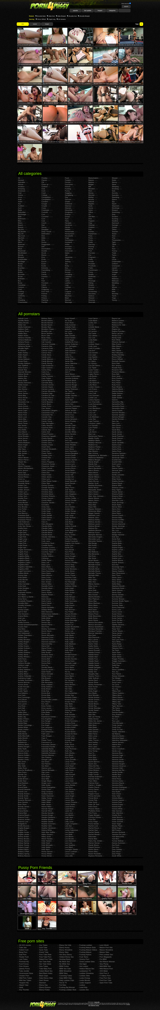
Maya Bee (92, 505)
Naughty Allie (93, 674)
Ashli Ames (22, 659)
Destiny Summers (48, 629)
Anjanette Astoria (24, 592)
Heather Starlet (47, 822)
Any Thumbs (24, 990)
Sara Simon (116, 425)
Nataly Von (92, 672)
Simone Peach (117, 515)
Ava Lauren (22, 704)
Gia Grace (45, 762)
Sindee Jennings (118, 526)
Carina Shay (46, 370)
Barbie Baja (22, 723)
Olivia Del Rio (93, 766)
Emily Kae (45, 691)
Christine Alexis (47, 494)
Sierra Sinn (116, 509)
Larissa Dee (69, 794)
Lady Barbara (70, 768)
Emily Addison (46, 687)
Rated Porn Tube (45, 959)
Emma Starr (46, 697)
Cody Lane (45, 541)
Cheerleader (23, 302)
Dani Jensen (46, 582)
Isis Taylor (69, 333)
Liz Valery (92, 361)
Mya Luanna (93, 640)
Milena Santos (93, 584)
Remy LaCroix (117, 333)
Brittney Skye (46, 318)
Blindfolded (22, 253)
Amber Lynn (22, 492)
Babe (20, 210)
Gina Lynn (45, 774)
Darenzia (44, 597)
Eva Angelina (46, 719)
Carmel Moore (46, 381)
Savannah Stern (118, 458)
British (20, 272)
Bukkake (21, 279)
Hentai (67, 227)
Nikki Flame (92, 734)
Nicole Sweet (93, 710)
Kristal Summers (71, 721)
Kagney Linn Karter (72, 543)
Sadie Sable (116, 396)
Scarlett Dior (116, 460)
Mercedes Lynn (94, 539)
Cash (20, 289)
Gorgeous (69, 212)
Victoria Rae (116, 807)
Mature (91, 180)
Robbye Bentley (118, 355)
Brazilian (21, 268)
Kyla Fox (68, 742)
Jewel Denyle (70, 483)
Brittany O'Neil (23, 852)
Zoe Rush (115, 845)
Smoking (115, 189)
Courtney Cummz (48, 548)
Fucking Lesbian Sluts (67, 990)
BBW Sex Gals (65, 969)
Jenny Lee (69, 436)
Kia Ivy (67, 672)
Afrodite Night (23, 348)
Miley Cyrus (92, 586)
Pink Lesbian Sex (106, 955)
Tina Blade (116, 710)
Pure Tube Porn (45, 957)
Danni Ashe (45, 590)
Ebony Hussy (64, 948)
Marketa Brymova (95, 485)
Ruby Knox (116, 385)
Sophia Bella (117, 543)
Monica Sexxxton (95, 625)
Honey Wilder (46, 854)
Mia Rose (92, 556)
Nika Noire (92, 712)
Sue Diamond (117, 597)
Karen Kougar (70, 556)
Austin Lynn (22, 689)
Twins (114, 255)
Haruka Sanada (47, 813)
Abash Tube (23, 985)
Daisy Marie (46, 567)
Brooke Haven (46, 325)
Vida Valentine (117, 813)
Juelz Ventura (70, 518)
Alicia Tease (22, 440)
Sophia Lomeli (117, 550)
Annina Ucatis (23, 610)
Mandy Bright (93, 462)
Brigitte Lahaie (23, 834)
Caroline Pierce (47, 398)
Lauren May (69, 800)
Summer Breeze (118, 599)
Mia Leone (92, 548)
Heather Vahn (46, 826)
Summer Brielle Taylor (120, 601)
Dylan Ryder (46, 672)
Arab (20, 199)
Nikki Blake (92, 727)
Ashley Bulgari (23, 642)
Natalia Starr (93, 657)
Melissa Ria (92, 528)
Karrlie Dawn (70, 573)
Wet (113, 285)
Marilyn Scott (93, 483)
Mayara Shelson (94, 509)
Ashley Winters (23, 657)
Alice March (22, 432)
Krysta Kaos (69, 730)
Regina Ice (116, 329)
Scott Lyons (116, 464)
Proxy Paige (93, 822)
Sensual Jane (117, 470)
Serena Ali (116, 473)
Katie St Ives (70, 599)
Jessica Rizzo (70, 468)
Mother (91, 197)
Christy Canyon (47, 498)
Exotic (43, 266)
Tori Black (115, 717)
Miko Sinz (92, 582)
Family (44, 274)
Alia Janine (22, 425)
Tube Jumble (24, 971)
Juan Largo (69, 515)
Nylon (90, 210)
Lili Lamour (92, 331)
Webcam (115, 281)
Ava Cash (21, 695)
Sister (114, 180)
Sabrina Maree (117, 391)
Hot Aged (83, 964)
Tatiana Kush (117, 646)
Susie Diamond (118, 616)
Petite (90, 242)
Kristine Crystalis (71, 725)
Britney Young (23, 845)
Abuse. (97, 1005)
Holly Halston (46, 841)
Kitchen (68, 270)
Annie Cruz (22, 607)
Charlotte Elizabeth (48, 449)
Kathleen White (71, 586)
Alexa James (23, 393)
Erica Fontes (46, 706)
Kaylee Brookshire (72, 627)
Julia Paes (69, 524)
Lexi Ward (69, 847)
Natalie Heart (93, 661)
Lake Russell (70, 774)
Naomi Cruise (93, 648)
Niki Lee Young (94, 717)
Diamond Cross (47, 637)
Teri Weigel (116, 678)
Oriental (91, 225)
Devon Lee (45, 633)
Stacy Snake (117, 582)
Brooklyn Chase (47, 329)
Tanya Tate (116, 637)
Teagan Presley (118, 659)
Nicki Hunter (93, 687)
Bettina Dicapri (23, 747)
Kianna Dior (69, 674)
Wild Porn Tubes (25, 978)
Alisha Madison (24, 443)
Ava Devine (22, 702)
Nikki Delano (93, 732)
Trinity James (117, 725)
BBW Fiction (64, 966)
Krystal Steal (70, 738)
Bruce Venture (46, 333)
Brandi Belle (22, 787)
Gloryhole (68, 210)
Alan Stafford (23, 366)
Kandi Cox (69, 548)
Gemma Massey (47, 755)
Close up (44, 184)
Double (44, 251)
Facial (43, 272)
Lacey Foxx (69, 762)
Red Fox (115, 327)
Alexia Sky (22, 404)
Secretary (92, 294)
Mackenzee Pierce (95, 436)
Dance (43, 227)
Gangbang (69, 195)
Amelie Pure (22, 498)
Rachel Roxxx (93, 828)
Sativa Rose (116, 451)
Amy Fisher (22, 509)
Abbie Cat (22, 325)
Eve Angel (45, 725)
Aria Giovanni (23, 614)
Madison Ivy (93, 445)
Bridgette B (22, 824)
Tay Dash (115, 650)
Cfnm (20, 298)
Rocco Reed (116, 357)
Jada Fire (68, 348)
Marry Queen (93, 494)
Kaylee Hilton (70, 629)
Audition (21, 206)
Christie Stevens (47, 488)
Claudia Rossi (46, 535)
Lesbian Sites (84, 976)
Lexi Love (68, 843)
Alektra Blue (22, 376)
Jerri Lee (68, 440)
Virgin (114, 274)
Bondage (21, 262)
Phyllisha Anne (94, 811)
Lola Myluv (92, 381)
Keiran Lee (69, 631)
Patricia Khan (93, 783)
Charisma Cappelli (48, 436)
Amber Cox (22, 485)
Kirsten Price (70, 702)
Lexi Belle (68, 834)
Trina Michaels (117, 723)
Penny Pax (92, 792)
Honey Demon (47, 852)
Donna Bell (45, 659)
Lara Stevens (70, 789)
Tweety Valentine (118, 732)
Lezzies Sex (84, 990)
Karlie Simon (70, 571)
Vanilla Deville (117, 772)
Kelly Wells (69, 650)
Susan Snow (117, 614)
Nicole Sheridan (94, 708)
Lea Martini (69, 815)
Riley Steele (116, 351)
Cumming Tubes (65, 976)
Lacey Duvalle (70, 760)
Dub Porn (22, 955)
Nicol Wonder (93, 695)
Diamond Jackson (48, 642)
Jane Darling (70, 370)
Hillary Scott (46, 837)
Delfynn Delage (47, 616)
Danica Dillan (46, 584)
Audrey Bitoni (23, 674)
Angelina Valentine (25, 567)
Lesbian (68, 287)
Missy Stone (93, 607)
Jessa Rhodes (70, 445)
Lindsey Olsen (93, 344)
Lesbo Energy (84, 978)
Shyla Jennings (118, 503)
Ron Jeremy (116, 366)
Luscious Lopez (94, 423)
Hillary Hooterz (47, 834)
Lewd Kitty (83, 987)
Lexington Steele (71, 849)
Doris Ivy (44, 665)
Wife (113, 289)
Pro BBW (103, 959)
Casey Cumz (46, 406)
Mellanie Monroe (94, 530)
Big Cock (21, 236)
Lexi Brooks (69, 839)
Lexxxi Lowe (69, 854)
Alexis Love (22, 417)
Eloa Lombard (46, 685)
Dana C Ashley (47, 569)
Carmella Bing (46, 383)
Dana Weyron (46, 575)
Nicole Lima (92, 702)
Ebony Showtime (65, 950)
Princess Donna (94, 817)
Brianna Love (23, 822)
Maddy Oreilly (93, 438)
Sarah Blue (116, 430)
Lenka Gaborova (71, 830)
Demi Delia (45, 620)
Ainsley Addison (24, 363)
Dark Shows (44, 980)
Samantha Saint (118, 408)
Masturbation (93, 178)
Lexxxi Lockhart (71, 852)
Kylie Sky (68, 751)
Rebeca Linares (118, 321)
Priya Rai (91, 819)
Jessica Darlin (70, 455)
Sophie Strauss (118, 563)
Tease (114, 234)
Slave (114, 184)
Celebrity (21, 296)
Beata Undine (23, 730)
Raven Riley (93, 852)
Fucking (68, 189)
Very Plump (103, 964)
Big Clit (20, 234)
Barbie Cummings (25, 725)
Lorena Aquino (94, 400)
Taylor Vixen (116, 655)
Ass (19, 204)
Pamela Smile (93, 779)
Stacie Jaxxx (117, 578)
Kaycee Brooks (71, 614)
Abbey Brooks (23, 323)
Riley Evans (116, 344)
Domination (45, 249)
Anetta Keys (22, 528)
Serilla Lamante (118, 475)
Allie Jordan (22, 453)
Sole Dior (115, 537)
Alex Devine (22, 389)
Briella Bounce (23, 826)
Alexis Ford (22, 415)
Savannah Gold (118, 455)
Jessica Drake (70, 458)
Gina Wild (45, 779)
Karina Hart (69, 560)
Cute (43, 221)
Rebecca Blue (117, 323)
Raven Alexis (93, 849)
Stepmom (115, 206)
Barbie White (23, 727)
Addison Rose (23, 331)
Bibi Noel (21, 764)
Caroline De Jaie (47, 396)
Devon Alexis (46, 631)
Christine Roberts (48, 496)
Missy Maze (93, 605)
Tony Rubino (117, 715)
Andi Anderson (23, 522)
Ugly (113, 257)
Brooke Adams (47, 321)
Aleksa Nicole (23, 374)
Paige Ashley (93, 772)
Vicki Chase (116, 794)
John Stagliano (70, 494)
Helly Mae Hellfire (48, 832)
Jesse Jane (69, 447)
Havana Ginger (47, 815)
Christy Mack (46, 500)
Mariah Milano (93, 477)
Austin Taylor (23, 691)
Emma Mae (45, 695)
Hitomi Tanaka (46, 839)
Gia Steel (45, 766)
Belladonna (22, 742)
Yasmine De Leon (119, 834)
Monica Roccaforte (95, 622)
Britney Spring (23, 843)
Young (114, 300)
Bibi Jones (22, 762)
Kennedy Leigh (70, 663)
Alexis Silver (22, 421)
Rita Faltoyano (117, 353)
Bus (19, 281)
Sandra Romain (118, 419)
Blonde (20, 255)
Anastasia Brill (23, 515)
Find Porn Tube (105, 980)
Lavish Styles (70, 804)
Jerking (68, 262)
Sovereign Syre (118, 567)
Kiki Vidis (68, 689)
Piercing (91, 244)
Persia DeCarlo (94, 796)
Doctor (44, 242)
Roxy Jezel (116, 376)
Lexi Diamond (70, 841)
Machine (68, 296)
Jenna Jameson (71, 419)
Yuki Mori (115, 839)
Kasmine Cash (70, 578)
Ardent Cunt (23, 950)
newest (35, 24)
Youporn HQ (24, 983)
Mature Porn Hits (106, 948)
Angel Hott (22, 537)
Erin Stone (45, 715)
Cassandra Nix (47, 415)
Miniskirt (91, 189)
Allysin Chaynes (24, 466)
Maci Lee (91, 434)
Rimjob (91, 285)
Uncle (114, 259)
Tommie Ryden (117, 712)
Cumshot (44, 217)
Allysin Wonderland (25, 468)
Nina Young (92, 751)
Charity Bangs (46, 438)
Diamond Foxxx (47, 640)
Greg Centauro (47, 792)
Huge (67, 238)
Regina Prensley (118, 331)
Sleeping (115, 187)
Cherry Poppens (47, 462)
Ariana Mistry (23, 616)
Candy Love (46, 357)
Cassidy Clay (46, 417)
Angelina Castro (24, 563)
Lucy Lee (91, 413)
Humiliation (69, 240)
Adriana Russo (23, 342)
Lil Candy (92, 329)
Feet (43, 281)
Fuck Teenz (83, 957)
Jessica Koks (70, 462)
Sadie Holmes (117, 393)
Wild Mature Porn (106, 969)
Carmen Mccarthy (48, 391)
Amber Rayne (23, 494)
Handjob (68, 223)
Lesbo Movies (84, 980)
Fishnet (44, 294)
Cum (43, 214)
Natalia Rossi (93, 655)
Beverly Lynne (23, 751)
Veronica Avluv (117, 781)
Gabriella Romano (48, 753)
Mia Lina (91, 550)
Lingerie (68, 292)
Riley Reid (116, 348)
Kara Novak (69, 550)
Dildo (43, 238)
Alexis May (22, 419)
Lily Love (91, 338)
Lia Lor (91, 325)
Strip (113, 214)
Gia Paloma (46, 764)
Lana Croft (69, 777)
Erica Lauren (46, 708)
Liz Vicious (92, 363)
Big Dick (21, 238)
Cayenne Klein (47, 428)
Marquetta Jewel (94, 490)
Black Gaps (43, 976)
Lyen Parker (93, 428)
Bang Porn (23, 952)
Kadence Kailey (71, 539)
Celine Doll (45, 432)
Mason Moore (93, 498)
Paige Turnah (93, 774)
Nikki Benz (92, 725)
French (67, 187)
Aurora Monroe (23, 682)
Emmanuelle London (49, 700)
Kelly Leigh (69, 642)
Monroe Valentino (95, 633)
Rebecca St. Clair (118, 325)
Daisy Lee (45, 563)
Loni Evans (92, 389)
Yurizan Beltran (118, 841)
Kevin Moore (70, 670)
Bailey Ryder (23, 721)
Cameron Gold (47, 348)
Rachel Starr (93, 830)
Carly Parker (46, 378)
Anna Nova (22, 599)
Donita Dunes (46, 657)
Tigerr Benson (117, 706)
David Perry (46, 605)
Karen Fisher (70, 554)
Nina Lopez (92, 747)
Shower (115, 178)
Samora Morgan (118, 417)
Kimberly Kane (70, 700)
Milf (89, 187)
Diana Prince (46, 648)
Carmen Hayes (47, 387)
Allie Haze (22, 449)
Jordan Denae (70, 511)
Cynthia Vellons (47, 556)
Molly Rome (93, 618)
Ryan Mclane (117, 387)
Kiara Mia (68, 678)
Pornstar (91, 253)
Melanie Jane (93, 518)
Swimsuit (115, 223)
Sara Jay (115, 421)
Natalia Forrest (94, 652)
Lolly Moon (92, 385)
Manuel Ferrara (94, 466)
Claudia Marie (46, 533)
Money (91, 193)
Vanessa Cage (117, 755)
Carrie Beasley (47, 402)
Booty (20, 266)
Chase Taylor (46, 453)
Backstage (22, 214)
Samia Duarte (117, 411)
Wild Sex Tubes (25, 980)
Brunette (21, 274)
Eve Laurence (46, 727)
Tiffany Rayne (117, 697)
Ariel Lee (21, 618)
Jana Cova (69, 366)
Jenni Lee (68, 423)
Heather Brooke (47, 819)
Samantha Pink (118, 404)
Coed (43, 193)
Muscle (91, 199)
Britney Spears (23, 841)
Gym (67, 219)
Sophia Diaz (116, 545)
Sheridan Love (117, 500)
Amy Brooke (22, 507)
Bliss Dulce (22, 772)
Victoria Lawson (118, 800)
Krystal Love (69, 736)
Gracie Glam (46, 789)
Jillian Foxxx (69, 488)
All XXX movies (25, 945)
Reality (91, 274)
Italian (67, 253)
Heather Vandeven (48, 828)
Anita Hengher (23, 588)
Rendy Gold (116, 338)
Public (90, 268)
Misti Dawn (92, 610)
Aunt (20, 208)
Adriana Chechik (24, 338)
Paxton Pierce (93, 787)
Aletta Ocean (23, 385)
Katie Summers (71, 601)
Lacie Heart (69, 766)
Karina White (70, 567)
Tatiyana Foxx (117, 648)
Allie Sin (21, 455)
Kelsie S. (68, 652)
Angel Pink (22, 543)
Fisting (44, 296)
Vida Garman (117, 811)
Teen (114, 236)
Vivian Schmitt (117, 822)
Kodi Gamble (70, 715)
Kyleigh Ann (69, 747)
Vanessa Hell (117, 757)
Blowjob (21, 257)
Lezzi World (104, 945)
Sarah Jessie (117, 434)
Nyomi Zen (92, 764)
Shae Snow (116, 479)
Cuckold (44, 212)
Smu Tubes (43, 966)
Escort (43, 262)
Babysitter (22, 212)
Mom (90, 191)
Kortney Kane (70, 717)
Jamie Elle (69, 361)
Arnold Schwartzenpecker (28, 625)
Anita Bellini (22, 578)
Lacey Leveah (70, 764)
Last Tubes (23, 959)
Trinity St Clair (117, 730)
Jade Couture (70, 353)
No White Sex (64, 964)
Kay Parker (69, 612)
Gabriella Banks (47, 749)
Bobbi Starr (22, 781)
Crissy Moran (46, 554)
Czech (43, 223)
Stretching (116, 212)
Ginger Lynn (46, 783)
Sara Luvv (116, 423)
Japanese (68, 257)
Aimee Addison (23, 359)
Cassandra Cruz (47, 413)
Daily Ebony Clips (46, 978)
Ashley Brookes (24, 640)
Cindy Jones (46, 513)
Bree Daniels (23, 802)
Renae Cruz (116, 336)
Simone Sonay (117, 522)
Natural (91, 202)
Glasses (68, 208)
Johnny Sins (69, 503)
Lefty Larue (69, 822)
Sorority (115, 193)
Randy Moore (93, 845)
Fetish (43, 285)
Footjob (68, 180)
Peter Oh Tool (93, 804)
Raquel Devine (94, 847)
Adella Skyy (22, 333)
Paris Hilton (92, 781)
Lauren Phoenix (71, 802)
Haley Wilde (46, 802)
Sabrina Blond (117, 389)
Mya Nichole (93, 642)
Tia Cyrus (115, 685)
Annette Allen (23, 603)
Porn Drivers (24, 966)
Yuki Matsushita (118, 837)
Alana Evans (23, 368)
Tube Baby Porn (45, 969)
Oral (90, 219)
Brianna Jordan (24, 819)
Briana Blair (22, 813)
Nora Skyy (92, 757)
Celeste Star (46, 430)
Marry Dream (93, 492)
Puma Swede (93, 824)
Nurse (90, 208)
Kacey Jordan (70, 535)
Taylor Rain (116, 652)
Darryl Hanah (46, 603)
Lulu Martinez (93, 417)
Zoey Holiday (117, 849)
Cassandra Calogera (49, 411)
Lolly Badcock (93, 383)
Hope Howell (70, 318)
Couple (44, 206)
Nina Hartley (93, 742)
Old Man (91, 217)
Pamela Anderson (95, 777)
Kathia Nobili (70, 584)
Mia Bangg (92, 543)
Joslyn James (70, 513)
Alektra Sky (22, 378)
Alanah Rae (22, 370)
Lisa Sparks (92, 357)
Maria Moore (93, 473)
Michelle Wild (93, 575)
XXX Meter (103, 971)
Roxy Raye (116, 381)
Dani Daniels (46, 580)
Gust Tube (43, 948)
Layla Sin (68, 811)
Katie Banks (69, 590)
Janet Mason (70, 374)
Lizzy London (93, 372)
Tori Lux (115, 719)
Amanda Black (23, 481)
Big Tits (21, 240)
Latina (67, 281)
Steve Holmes (117, 590)
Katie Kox (68, 595)
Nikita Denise (93, 719)
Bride (20, 270)
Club (43, 189)
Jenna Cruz (69, 415)
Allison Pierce (23, 460)
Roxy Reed (116, 383)
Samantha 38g (117, 402)
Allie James (22, 451)
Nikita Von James (95, 721)
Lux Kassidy (93, 425)
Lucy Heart (92, 411)
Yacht (114, 296)
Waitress (115, 279)
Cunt (43, 219)
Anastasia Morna (24, 518)
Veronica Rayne (118, 783)
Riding (90, 283)
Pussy (90, 272)
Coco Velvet (46, 539)
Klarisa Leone (70, 710)
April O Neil (22, 612)
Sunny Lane (116, 610)
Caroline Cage (47, 393)
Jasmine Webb (70, 387)
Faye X (44, 738)
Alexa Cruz (22, 391)
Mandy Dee (92, 464)
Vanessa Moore (118, 762)
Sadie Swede (117, 398)
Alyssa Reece (23, 477)
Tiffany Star (116, 702)
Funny (67, 191)
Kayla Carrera (70, 618)
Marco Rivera (93, 470)
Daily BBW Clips (65, 978)
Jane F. (68, 372)
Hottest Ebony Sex (66, 957)
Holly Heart (45, 843)
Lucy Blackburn (94, 408)
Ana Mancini (23, 513)
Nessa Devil (93, 680)
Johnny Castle (70, 498)
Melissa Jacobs (94, 522)
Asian (20, 202)
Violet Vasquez (117, 819)
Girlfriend (68, 204)
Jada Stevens (70, 351)
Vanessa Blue (117, 753)
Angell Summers (24, 571)
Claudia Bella (46, 526)
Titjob (114, 244)
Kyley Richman (70, 749)
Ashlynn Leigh (23, 665)
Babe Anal (52, 16)
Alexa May (22, 396)
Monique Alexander (95, 629)
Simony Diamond (118, 524)
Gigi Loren (45, 772)
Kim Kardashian (71, 693)
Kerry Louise (70, 665)
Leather (68, 283)
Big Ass (21, 229)
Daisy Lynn (45, 565)
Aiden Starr (22, 357)
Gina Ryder (45, 777)
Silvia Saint (116, 511)
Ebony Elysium (45, 987)
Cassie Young (46, 421)
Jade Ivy (68, 355)
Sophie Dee (116, 554)
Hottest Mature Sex (86, 969)
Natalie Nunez (93, 663)
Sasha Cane (116, 445)
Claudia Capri (46, 528)
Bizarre (20, 247)
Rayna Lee (116, 318)
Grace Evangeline (48, 787)
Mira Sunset (93, 595)
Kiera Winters (70, 685)
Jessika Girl (69, 477)
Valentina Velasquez (119, 740)
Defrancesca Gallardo (49, 614)
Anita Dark (22, 586)
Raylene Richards (95, 856)
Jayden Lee (69, 398)
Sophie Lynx (116, 558)
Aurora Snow (23, 685)
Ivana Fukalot (70, 338)
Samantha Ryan (118, 406)
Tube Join (23, 948)
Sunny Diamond (118, 607)
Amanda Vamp (23, 483)
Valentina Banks (118, 736)
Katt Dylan (69, 607)
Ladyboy (68, 277)
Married (68, 300)
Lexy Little (69, 856)
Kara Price (69, 552)
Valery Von (116, 747)
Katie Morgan (70, 597)
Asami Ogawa (23, 631)
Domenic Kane (47, 655)
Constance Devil (47, 543)
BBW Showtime (65, 971)
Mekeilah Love (94, 515)
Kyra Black (69, 755)
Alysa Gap (22, 473)
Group (67, 217)
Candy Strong (46, 363)
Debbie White (46, 610)
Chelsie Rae (46, 458)
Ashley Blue (22, 637)
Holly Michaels (47, 845)
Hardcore (68, 225)
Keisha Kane (70, 633)
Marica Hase (93, 479)
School (91, 289)
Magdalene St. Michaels (97, 455)
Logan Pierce (93, 374)
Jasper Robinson (71, 389)
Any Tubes (43, 945)
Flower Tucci (46, 740)
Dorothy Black (46, 667)
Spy (113, 202)
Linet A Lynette (94, 348)
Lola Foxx (92, 378)
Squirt (114, 204)
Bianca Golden (23, 755)
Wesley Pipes (117, 826)
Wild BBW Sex (105, 966)
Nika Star (92, 715)
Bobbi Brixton (23, 779)
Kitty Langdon (70, 708)
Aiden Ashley (23, 353)
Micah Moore (93, 560)
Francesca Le (46, 742)
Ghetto (67, 202)
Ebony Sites (64, 952)
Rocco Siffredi (41, 19)
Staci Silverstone (118, 573)
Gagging (68, 193)
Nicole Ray (92, 706)
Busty (20, 283)
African (20, 184)
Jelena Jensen (70, 411)
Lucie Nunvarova (94, 404)
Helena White (46, 830)
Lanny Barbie (70, 785)
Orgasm (91, 221)
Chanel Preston (47, 434)
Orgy (90, 223)
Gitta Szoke (45, 785)
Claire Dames (46, 518)
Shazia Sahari (117, 492)
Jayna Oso (69, 404)
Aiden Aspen (23, 355)
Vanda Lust (116, 751)
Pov (89, 255)
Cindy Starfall (46, 515)
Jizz (66, 264)
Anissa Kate (22, 575)
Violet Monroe (117, 817)
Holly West (45, 849)
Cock (43, 191)
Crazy (43, 208)
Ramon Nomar (94, 843)
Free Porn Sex (105, 978)
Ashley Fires (23, 644)
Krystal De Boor (71, 734)
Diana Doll (45, 646)
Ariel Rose (22, 620)
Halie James (46, 804)
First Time (45, 292)
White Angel (116, 828)
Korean (68, 272)
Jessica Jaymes (71, 460)
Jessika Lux (69, 479)
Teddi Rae (116, 665)
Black (20, 249)
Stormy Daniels (118, 595)
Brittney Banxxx (24, 856)
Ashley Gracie (23, 646)
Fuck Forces (24, 964)
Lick (66, 289)
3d (19, 178)
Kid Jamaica (62, 19)
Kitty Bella (69, 704)
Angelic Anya (23, 552)
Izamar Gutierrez (71, 344)
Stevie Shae (116, 592)
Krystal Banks (70, 732)
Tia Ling (115, 689)
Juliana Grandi (70, 526)
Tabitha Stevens (118, 625)
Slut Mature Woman (107, 962)
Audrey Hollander (24, 676)
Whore (114, 287)
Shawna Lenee (117, 488)
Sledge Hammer (118, 535)
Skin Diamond (117, 528)
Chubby (44, 178)
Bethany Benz (23, 745)
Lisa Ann (91, 351)
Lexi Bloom (69, 837)
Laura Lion (69, 798)
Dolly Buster (46, 652)
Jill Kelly (68, 485)
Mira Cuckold (93, 592)
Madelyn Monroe (94, 443)
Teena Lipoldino (118, 670)
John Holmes (70, 492)
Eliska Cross (46, 676)
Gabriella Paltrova (48, 751)
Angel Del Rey (23, 535)
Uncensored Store (26, 973)
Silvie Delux (116, 513)
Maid (67, 298)
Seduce (91, 296)
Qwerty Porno (24, 969)
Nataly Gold (92, 670)
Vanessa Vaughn (118, 764)
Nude (90, 206)
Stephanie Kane (118, 588)
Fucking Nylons (85, 955)
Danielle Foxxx (47, 586)
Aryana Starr (23, 627)
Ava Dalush (22, 700)
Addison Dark (23, 329)
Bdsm (20, 223)
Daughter (45, 229)
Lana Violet (69, 781)
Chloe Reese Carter (49, 481)
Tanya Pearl (116, 635)
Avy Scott (21, 710)
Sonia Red (116, 539)
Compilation (46, 199)
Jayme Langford (71, 402)
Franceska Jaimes (48, 745)
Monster (91, 195)
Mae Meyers (93, 451)
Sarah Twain (116, 440)
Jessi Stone (69, 449)
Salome (115, 400)
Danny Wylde (46, 592)
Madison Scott (93, 449)
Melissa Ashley (94, 520)
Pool (90, 251)
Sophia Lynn (116, 552)
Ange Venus (22, 530)
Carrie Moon (46, 404)
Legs (67, 285)
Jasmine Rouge (71, 385)
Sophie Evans (117, 556)
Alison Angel (23, 445)
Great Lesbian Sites (87, 962)
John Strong (69, 496)
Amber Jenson (23, 490)
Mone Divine (93, 620)
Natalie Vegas (93, 665)
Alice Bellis (22, 430)
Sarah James (117, 432)
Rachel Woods (94, 834)
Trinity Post (116, 727)
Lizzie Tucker (93, 370)
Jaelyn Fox (69, 357)
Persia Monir (93, 798)
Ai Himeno (22, 351)
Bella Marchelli (23, 736)
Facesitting (45, 270)
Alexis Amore (23, 406)
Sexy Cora (116, 477)
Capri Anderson (47, 366)
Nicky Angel (92, 691)
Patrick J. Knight (94, 785)
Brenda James (23, 807)
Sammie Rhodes (118, 413)
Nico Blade (92, 693)
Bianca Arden (23, 753)
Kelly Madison (70, 644)
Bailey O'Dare (23, 719)
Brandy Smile (23, 796)
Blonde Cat (22, 774)
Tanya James (117, 633)
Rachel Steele (93, 832)
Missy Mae (92, 601)
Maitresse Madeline (95, 458)
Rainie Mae (92, 839)
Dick (43, 236)
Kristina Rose (70, 723)
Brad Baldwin (23, 783)
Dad (43, 225)
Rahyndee (92, 837)
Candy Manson (47, 359)
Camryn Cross (47, 351)
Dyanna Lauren (47, 670)
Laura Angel (69, 796)
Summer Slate (117, 605)
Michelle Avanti (94, 565)
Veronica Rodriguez (119, 787)
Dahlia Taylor (46, 560)
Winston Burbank (118, 832)
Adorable (21, 182)
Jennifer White (70, 432)
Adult (21, 987)
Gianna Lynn (46, 768)
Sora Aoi (115, 565)
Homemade (69, 232)
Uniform (115, 264)
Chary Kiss (45, 451)
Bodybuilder (22, 259)
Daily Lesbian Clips (66, 980)
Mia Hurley (92, 545)
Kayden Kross (70, 616)
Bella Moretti (23, 738)
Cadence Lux (46, 340)
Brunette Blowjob (85, 16)
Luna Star (92, 419)
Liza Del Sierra (94, 366)
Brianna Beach (23, 815)
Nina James (93, 745)
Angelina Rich (23, 565)
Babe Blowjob (62, 16)
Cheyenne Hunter (48, 464)
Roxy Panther (117, 378)
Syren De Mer (117, 620)
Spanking (115, 197)
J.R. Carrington (71, 346)
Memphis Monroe (95, 535)
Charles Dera (46, 443)
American (21, 191)
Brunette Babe (41, 16)
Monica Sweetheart (95, 627)
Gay (66, 197)
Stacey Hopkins (118, 571)
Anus (20, 197)
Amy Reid (22, 511)
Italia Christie (70, 336)
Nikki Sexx (92, 738)
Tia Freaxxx (116, 687)
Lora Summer (93, 396)
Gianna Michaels (47, 770)
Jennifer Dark (70, 428)
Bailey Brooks (23, 715)
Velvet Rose (116, 779)
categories (112, 10)
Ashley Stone (23, 655)
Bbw (19, 221)
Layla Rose (69, 809)
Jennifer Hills (70, 430)
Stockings (115, 208)
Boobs (20, 264)
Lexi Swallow (70, 845)
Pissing (91, 247)
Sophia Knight (117, 548)
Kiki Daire (68, 687)
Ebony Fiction (44, 990)
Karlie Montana (71, 569)
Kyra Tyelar (69, 757)
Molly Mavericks (94, 616)
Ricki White (116, 340)
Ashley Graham (24, 648)
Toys (113, 249)
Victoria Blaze (117, 798)
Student (115, 217)
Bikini (20, 242)
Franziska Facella (48, 747)
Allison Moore (23, 458)
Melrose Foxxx (94, 533)
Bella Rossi (22, 740)
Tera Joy (115, 672)
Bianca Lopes (23, 757)
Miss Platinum (93, 599)
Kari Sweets (69, 558)
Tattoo (114, 229)
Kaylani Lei (69, 625)
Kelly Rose (69, 646)
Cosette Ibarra (46, 545)
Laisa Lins (69, 772)
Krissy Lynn (69, 719)
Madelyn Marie (94, 440)
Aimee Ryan (22, 361)
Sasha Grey (116, 447)
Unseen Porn (24, 976)
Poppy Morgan (94, 815)
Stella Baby (116, 584)
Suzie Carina (117, 618)
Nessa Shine (93, 682)
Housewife (69, 236)
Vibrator (115, 270)
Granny (68, 214)
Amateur (21, 187)
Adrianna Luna (23, 344)
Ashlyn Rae (22, 661)
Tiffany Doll (116, 691)
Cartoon (21, 287)
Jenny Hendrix (70, 434)
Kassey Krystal (70, 580)
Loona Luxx (92, 391)
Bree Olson (22, 804)
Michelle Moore (94, 571)
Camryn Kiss (46, 353)
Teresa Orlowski (118, 676)
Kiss (66, 268)
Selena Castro (117, 468)
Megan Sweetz (94, 513)
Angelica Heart (23, 560)
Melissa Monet (94, 526)
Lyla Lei (91, 430)
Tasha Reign (117, 644)
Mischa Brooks (94, 597)
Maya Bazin (92, 503)
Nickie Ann (92, 689)
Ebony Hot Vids (65, 945)
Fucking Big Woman (67, 987)
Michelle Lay (93, 567)
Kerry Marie (69, 667)
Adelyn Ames (23, 336)
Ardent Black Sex (45, 971)
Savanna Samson (119, 453)
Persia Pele (92, 800)
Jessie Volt (69, 475)
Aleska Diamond (24, 383)
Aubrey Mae (22, 672)
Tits (113, 247)
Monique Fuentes (95, 631)
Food (67, 178)
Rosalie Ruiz (117, 368)
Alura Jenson (23, 470)
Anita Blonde (23, 580)
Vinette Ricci (116, 815)
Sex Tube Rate (45, 962)
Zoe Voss (115, 847)
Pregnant (91, 257)
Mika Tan (91, 578)
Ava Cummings (24, 697)
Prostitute (92, 266)
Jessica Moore (70, 466)
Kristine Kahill (70, 727)
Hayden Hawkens (48, 817)
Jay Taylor (69, 391)
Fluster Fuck (24, 957)
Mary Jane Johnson (95, 496)
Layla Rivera (70, 807)
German (68, 199)
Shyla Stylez (116, 505)
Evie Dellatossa (47, 732)
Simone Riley (117, 518)
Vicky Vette (116, 796)
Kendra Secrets (71, 659)
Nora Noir (92, 755)
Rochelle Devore (118, 361)
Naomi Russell (94, 650)
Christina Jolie (46, 490)
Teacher (115, 232)
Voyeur (114, 277)
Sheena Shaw (117, 496)
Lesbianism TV (85, 971)
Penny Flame (93, 789)
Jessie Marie (70, 470)
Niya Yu (91, 753)
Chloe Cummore (47, 470)
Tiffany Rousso (117, 700)
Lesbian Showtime (86, 973)
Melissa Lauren (94, 524)
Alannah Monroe (24, 372)
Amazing (21, 189)
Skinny (114, 182)
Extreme (44, 268)
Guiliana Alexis (47, 794)
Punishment (93, 270)
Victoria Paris (117, 802)
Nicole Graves (93, 700)
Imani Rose (69, 323)
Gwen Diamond (47, 796)
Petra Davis (92, 807)
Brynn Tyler (45, 336)
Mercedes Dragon (95, 537)
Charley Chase (47, 445)
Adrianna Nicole (24, 346)
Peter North (92, 802)
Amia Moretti (23, 503)
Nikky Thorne (93, 740)
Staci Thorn (116, 575)
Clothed (44, 187)
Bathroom (22, 219)
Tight (114, 242)
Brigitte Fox (22, 830)
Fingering (45, 289)
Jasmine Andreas (71, 378)
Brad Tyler (22, 785)
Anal (19, 193)
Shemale (91, 302)
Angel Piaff (22, 541)
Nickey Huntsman (95, 685)
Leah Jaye (69, 817)
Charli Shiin (45, 447)
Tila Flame (116, 708)
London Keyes (93, 387)
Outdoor (91, 227)
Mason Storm (93, 500)
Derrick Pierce (46, 625)
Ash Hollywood (23, 633)
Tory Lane (115, 721)
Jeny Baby (69, 438)
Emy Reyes (45, 702)
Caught (21, 294)
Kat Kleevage (70, 582)
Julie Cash (69, 528)
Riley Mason (116, 346)
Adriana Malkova (24, 340)
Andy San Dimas (24, 526)
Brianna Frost (23, 817)
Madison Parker (94, 447)
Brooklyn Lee (46, 331)
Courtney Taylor (47, 552)
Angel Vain (22, 548)
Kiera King (69, 682)
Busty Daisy (46, 338)
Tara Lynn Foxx (118, 640)
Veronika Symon (118, 789)
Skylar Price (116, 533)
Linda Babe (92, 340)
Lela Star (68, 826)
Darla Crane (46, 601)
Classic (44, 180)
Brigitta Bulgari (23, 828)
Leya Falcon (93, 318)
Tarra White (116, 642)
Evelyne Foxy (46, 730)
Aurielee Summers (25, 680)
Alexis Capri (22, 411)
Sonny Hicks (116, 541)
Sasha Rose (116, 449)
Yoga (114, 298)
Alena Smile (22, 381)
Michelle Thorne (94, 573)
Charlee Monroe (47, 440)
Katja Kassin (70, 605)
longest (100, 10)
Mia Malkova (93, 552)
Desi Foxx (45, 627)
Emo (43, 257)
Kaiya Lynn (69, 545)
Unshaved (116, 266)
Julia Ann (68, 520)
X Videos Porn (105, 976)
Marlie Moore (93, 488)
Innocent (68, 247)
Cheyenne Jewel (47, 466)
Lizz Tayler (92, 368)
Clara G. (44, 522)
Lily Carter (92, 333)
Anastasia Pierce (24, 520)
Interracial (69, 251)
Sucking (115, 219)
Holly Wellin (46, 847)
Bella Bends (22, 734)
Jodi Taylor (69, 490)
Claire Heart (46, 520)
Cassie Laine (46, 419)
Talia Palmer (116, 627)
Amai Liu (21, 479)
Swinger (115, 225)
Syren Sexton (117, 622)
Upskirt (114, 268)
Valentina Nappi (118, 738)
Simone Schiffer (118, 520)
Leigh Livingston (71, 824)
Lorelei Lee (92, 398)
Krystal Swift (69, 740)
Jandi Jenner (70, 368)
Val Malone (116, 734)
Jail (66, 255)
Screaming (92, 292)
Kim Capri (69, 691)
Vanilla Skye (116, 774)
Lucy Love (92, 415)
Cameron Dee (46, 346)
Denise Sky (45, 622)
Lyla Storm (92, 432)
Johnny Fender (70, 500)
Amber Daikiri (23, 488)
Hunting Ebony (65, 959)
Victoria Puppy (117, 804)
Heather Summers (48, 824)
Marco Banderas (94, 468)
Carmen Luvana (47, 389)
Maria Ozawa (93, 475)
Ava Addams (23, 693)
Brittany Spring (23, 854)
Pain (90, 229)
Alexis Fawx (22, 413)
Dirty (43, 240)
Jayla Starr (69, 400)
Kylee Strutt (69, 745)
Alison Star (22, 447)
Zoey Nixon (116, 852)
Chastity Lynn (46, 455)
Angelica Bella (23, 556)
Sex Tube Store (45, 964)
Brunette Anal (73, 16)
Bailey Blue (22, 712)
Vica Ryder (116, 792)
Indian (67, 244)
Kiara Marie (69, 676)
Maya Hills (92, 507)
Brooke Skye (46, 327)
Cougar (44, 204)
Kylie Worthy (70, 753)
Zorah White (116, 856)
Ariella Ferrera (23, 622)
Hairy (67, 221)
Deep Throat (46, 232)
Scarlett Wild (117, 462)
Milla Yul (91, 588)
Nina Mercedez (94, 749)
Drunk (43, 253)
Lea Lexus (69, 813)
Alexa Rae (22, 400)
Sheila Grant (117, 498)
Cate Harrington (47, 423)
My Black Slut (64, 962)
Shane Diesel (117, 483)
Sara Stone (116, 428)
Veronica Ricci (117, 785)
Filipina (44, 287)
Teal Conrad (116, 663)
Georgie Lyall (46, 760)
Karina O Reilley (71, 563)
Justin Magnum (71, 530)
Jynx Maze (69, 533)
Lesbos (82, 985)
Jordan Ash (69, 509)
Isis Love (68, 331)
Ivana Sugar (69, 340)
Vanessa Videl (117, 768)
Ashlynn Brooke (24, 663)
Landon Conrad (71, 783)
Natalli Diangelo (94, 667)
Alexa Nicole (23, 398)
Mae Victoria (93, 453)
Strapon (115, 210)
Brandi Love (22, 792)
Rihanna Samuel (118, 342)
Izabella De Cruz (71, 342)
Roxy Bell (115, 374)
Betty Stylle (22, 749)
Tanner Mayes (117, 631)
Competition (46, 197)
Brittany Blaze (23, 849)
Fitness (44, 298)
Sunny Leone (117, 612)
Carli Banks (45, 374)
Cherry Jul (45, 460)
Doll (42, 247)
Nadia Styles (93, 646)
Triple (114, 253)
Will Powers (116, 830)
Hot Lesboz (83, 966)
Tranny (114, 251)
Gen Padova (46, 757)
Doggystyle (45, 244)
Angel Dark (22, 533)
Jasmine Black (70, 381)
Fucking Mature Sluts (87, 948)
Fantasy (44, 277)
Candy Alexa (46, 355)
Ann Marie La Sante (25, 597)
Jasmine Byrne (70, 383)
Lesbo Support (85, 983)
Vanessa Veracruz (119, 766)
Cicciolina (45, 505)
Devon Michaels (47, 635)
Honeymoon (69, 234)
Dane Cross (46, 578)
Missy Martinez (94, 603)
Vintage (115, 272)
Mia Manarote (93, 554)
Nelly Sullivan (93, 678)
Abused (21, 180)
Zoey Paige (116, 854)
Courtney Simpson (48, 550)
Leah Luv (68, 819)
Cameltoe (21, 285)
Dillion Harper (46, 650)
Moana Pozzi (93, 614)
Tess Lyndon (117, 680)
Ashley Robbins (24, 652)
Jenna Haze (69, 417)
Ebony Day (43, 985)
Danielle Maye (46, 588)
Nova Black (92, 760)
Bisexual (21, 244)
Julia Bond (69, 522)
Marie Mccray (93, 481)
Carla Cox (45, 372)
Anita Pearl (22, 590)
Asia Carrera (23, 667)
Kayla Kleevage (71, 620)
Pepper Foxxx (93, 794)
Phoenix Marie (93, 809)
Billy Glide (22, 766)
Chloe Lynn (45, 479)
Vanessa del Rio (118, 770)
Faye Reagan (46, 736)
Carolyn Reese (47, 400)
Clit (42, 182)
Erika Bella (45, 712)
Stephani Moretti (118, 586)
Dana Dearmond (47, 571)
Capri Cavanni (46, 368)
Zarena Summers (118, 843)
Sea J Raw (116, 466)
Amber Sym (22, 496)
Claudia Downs (47, 530)
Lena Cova (69, 828)
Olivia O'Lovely (94, 768)
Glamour (68, 206)
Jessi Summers (71, 451)
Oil (89, 214)
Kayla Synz (69, 622)
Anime (20, 195)
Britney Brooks (23, 839)
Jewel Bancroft (70, 481)
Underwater (116, 262)
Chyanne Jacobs (47, 503)
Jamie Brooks (70, 359)
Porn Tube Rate (45, 955)
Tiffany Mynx (117, 695)
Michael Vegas (94, 563)
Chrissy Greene (47, 485)
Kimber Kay (69, 695)
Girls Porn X (104, 973)
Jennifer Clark (70, 425)
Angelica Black (23, 558)
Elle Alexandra (47, 682)
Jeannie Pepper (71, 408)
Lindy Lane (92, 346)
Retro (90, 279)
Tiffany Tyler (116, 704)
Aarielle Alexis (23, 321)
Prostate (91, 264)
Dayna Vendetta (47, 607)
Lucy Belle (92, 406)
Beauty (20, 227)
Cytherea (44, 558)
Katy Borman (70, 610)
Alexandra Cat (23, 402)
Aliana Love (22, 428)
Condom (44, 202)
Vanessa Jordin (118, 760)
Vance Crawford (118, 749)
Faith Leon (45, 734)
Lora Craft (92, 393)
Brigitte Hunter (23, 832)
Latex (67, 279)
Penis (90, 238)
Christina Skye (47, 492)
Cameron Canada (48, 344)
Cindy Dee (45, 507)
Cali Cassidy (46, 342)
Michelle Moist (93, 569)
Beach (20, 225)
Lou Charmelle (94, 402)
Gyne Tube (43, 950)
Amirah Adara (23, 505)
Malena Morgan (94, 460)
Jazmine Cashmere (72, 406)
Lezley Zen (92, 323)
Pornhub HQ (24, 962)
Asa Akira (21, 629)
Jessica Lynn (70, 464)
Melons (91, 182)
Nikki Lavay (92, 736)
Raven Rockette (94, 854)
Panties (91, 232)
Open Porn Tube (105, 983)
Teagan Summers (118, 661)
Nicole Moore (93, 704)
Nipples (91, 204)
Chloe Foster (46, 475)
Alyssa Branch (23, 475)
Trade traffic (97, 1002)
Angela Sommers (24, 550)
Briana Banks (23, 811)
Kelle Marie (69, 635)
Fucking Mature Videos (88, 950)
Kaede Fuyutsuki (71, 541)
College (44, 195)
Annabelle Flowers (25, 601)
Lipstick (68, 294)
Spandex (115, 195)
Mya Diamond (93, 637)
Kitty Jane (69, 706)
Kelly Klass (69, 640)
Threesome (116, 240)
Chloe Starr (45, 483)
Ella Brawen (46, 678)
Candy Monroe (47, 361)
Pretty (90, 259)
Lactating (68, 274)
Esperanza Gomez (48, 717)
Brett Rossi (22, 809)
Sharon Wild (116, 485)
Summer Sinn (117, 603)
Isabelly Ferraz (70, 329)
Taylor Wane (116, 657)
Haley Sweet (46, 800)
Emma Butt (45, 693)
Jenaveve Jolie (70, 413)
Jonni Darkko (70, 507)
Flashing (44, 300)
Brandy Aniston (24, 794)
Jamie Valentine (71, 363)
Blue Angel (22, 777)
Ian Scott (68, 321)
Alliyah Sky (22, 462)
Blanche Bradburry (25, 770)
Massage (68, 302)
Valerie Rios (116, 745)
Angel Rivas (22, 545)
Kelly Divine (69, 637)
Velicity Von (116, 777)
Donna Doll (45, 661)
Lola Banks (92, 376)
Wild (113, 292)
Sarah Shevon (117, 438)
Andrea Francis (24, 524)
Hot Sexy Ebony (65, 955)
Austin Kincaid (23, 687)
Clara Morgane (47, 524)
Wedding (115, 283)
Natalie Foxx (93, 659)
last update (87, 10)
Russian (91, 287)
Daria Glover (46, 599)
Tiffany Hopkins (118, 693)
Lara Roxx (69, 787)
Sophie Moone (117, 560)
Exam (43, 264)
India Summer (70, 325)
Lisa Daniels (93, 353)
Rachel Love (93, 826)
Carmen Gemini (47, 385)
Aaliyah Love (23, 318)
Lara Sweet (69, 792)
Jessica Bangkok (71, 453)
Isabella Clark (70, 327)
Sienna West (117, 507)
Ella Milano (45, 680)
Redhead (91, 277)
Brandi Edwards (24, 789)
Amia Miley (22, 500)
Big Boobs (22, 232)
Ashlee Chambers (25, 635)
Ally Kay (21, 464)
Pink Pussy (92, 813)
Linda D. (91, 342)
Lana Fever (69, 779)
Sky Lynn (115, 530)
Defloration (45, 234)
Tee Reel (115, 667)
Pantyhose (92, 234)
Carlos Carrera (47, 376)
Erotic (43, 259)
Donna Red (45, 663)
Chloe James (46, 477)
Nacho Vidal (93, 644)
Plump (90, 249)
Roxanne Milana (118, 372)
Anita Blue (22, 582)
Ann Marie (22, 595)
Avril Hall (21, 708)
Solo (113, 191)
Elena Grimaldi (47, 674)
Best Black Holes (45, 973)
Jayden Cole (70, 393)
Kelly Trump (69, 648)
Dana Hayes (46, 573)
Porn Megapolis (105, 957)
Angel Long (52, 19)
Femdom (44, 283)
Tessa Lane (116, 682)
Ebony (43, 255)
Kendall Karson (71, 655)
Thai (113, 238)
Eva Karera (45, 723)
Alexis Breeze (23, 408)
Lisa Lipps (92, 355)
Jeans (67, 259)
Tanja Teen (116, 629)
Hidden (67, 229)
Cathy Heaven (46, 425)
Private (91, 262)
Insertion (68, 249)
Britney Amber (23, 837)
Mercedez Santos (95, 541)
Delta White (45, 618)
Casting (21, 292)
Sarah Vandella (118, 443)
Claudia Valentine (48, 537)
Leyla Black (92, 321)
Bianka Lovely (23, 760)
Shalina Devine (117, 481)
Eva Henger (46, 721)
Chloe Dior (45, 473)
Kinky (67, 266)
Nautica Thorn (93, 676)
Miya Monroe (93, 612)
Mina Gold (92, 590)
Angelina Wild (23, 569)
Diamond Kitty (46, 644)
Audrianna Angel (24, 678)
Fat (42, 279)
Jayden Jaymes (71, 396)
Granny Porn (84, 959)
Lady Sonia (69, 770)
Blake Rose (22, 768)
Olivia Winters (93, 770)
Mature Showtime (106, 950)
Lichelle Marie (93, 327)
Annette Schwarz (24, 605)
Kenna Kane (69, 661)
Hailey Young (46, 798)
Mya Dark (92, 635)
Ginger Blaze (46, 781)
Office (90, 212)
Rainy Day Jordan (95, 841)
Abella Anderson (24, 327)
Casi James (46, 408)
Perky (90, 240)
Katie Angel (69, 588)
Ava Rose (21, 706)
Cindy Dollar (46, 509)
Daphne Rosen (47, 595)
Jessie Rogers (70, 473)
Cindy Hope (46, 511)
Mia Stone (92, 558)
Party (90, 236)
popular (75, 10)
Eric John (45, 704)
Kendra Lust (69, 657)
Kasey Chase (70, 575)
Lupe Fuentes (93, 421)
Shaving (91, 300)
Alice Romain (23, 434)
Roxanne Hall (117, 370)
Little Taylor (92, 359)
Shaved (91, 298)
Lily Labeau (92, 336)
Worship (115, 294)
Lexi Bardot (69, 832)
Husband (68, 242)
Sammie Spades (118, 415)
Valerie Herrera (117, 742)
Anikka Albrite (23, 573)
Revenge (91, 281)
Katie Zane (69, 603)
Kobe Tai (68, 712)
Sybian (114, 227)
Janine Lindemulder (72, 376)
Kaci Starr (69, 537)
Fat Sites (62, 985)
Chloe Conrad (46, 468)
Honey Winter (46, 856)
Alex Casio (22, 387)
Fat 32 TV (63, 983)
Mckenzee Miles (94, 511)
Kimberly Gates (71, 697)
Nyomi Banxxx (93, 762)
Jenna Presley (70, 421)
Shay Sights (116, 490)
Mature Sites (104, 952)
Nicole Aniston (93, 697)
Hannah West (46, 811)
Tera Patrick (116, 674)
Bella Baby (22, 732)
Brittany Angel (23, 847)
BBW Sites (63, 973)
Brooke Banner (47, 323)
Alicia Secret (23, 438)
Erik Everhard (46, 710)
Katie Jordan (70, 592)
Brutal (20, 277)
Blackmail (21, 251)
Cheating (21, 300)
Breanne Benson (24, 800)
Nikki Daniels (93, 730)
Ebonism (42, 983)
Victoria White (117, 809)
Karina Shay (69, 565)
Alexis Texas (23, 423)
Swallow (115, 221)
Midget (91, 184)
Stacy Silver (116, 580)
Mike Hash (92, 580)
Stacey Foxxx (117, 569)
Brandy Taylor (23, 798)
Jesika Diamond (71, 443)
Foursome (69, 184)
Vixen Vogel (116, 824)
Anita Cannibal (23, 584)
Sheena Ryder (117, 494)
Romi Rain (116, 363)
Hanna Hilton (46, 807)
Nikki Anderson (94, 723)
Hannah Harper (47, 809)
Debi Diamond (46, 612)
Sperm (114, 199)
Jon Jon (68, 505)
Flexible (44, 302)
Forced (67, 182)
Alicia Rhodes (23, 436)
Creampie (45, 210)
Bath (20, 217)
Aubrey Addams (24, 670)
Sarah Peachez (118, 436)
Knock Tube (43, 952)
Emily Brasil (46, 689)
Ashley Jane (22, 650)
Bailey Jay (22, 717)
